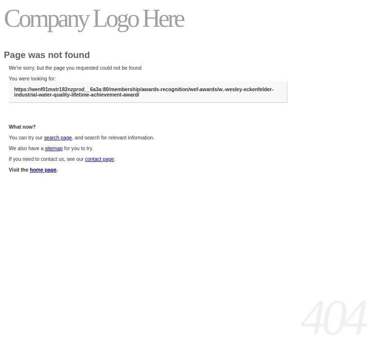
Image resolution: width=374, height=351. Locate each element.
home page (43, 170)
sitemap (53, 148)
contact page (99, 159)
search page (58, 137)
